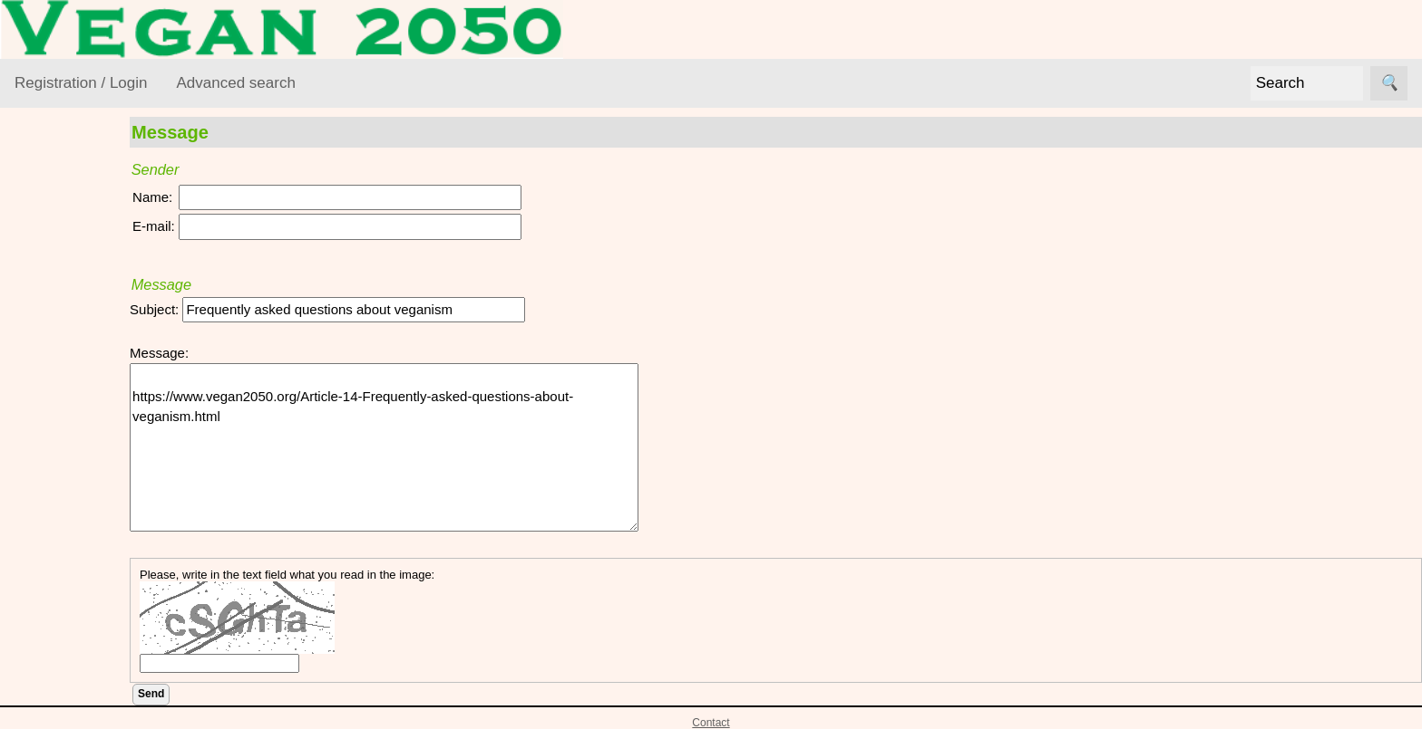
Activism (61, 294)
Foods (55, 399)
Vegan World (75, 468)
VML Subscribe (104, 616)
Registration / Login (81, 82)
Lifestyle (61, 433)
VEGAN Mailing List (74, 514)
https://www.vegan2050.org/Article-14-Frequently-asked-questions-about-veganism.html (435, 447)
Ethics (54, 363)
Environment (74, 329)
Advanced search (235, 82)
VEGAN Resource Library (69, 238)
